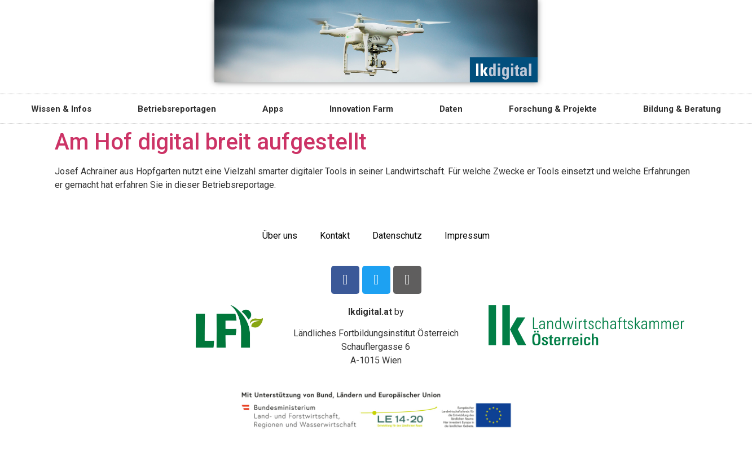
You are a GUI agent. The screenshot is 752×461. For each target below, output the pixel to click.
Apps (272, 109)
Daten (451, 109)
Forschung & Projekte (553, 109)
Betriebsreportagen (177, 109)
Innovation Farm (361, 109)
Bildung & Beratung (682, 109)
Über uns (279, 235)
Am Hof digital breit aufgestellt (211, 142)
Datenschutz (397, 235)
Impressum (467, 235)
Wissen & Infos (61, 109)
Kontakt (335, 235)
